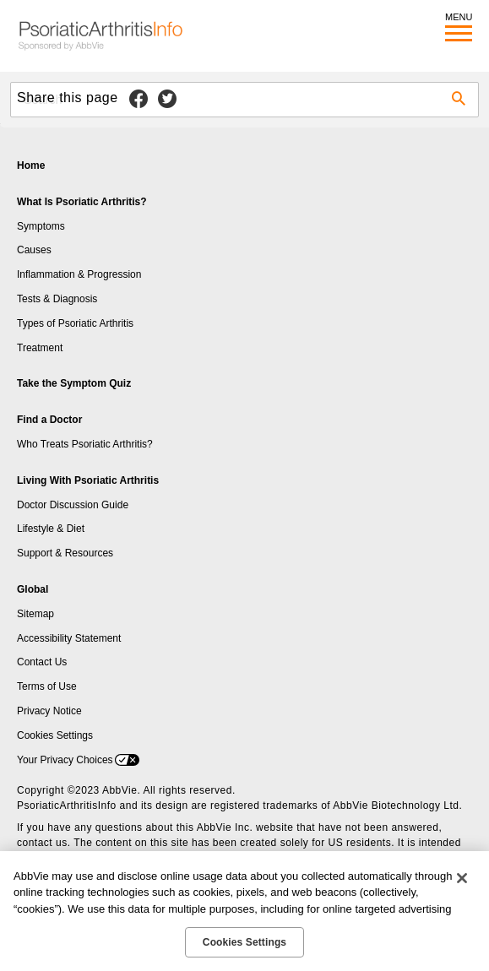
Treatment (39, 348)
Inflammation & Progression (79, 274)
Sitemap (35, 614)
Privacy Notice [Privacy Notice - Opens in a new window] (49, 711)
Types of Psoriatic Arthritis (75, 323)
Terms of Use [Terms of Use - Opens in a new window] (47, 686)
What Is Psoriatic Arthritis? (82, 202)
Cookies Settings (55, 735)
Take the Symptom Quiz (74, 383)
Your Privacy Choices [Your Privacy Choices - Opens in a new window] (65, 760)
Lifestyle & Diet (50, 528)
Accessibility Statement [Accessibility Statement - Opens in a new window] (69, 638)
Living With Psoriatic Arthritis (88, 480)
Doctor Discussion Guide (72, 505)
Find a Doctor (49, 420)
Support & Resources (65, 553)
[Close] (462, 878)
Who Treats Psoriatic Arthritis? (85, 444)
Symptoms (41, 226)
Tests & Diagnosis (57, 299)
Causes (34, 250)
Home (31, 165)
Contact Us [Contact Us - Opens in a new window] (42, 662)
